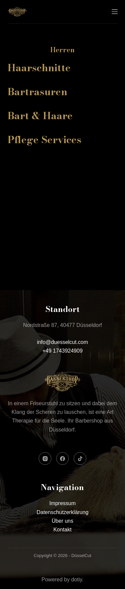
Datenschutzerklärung (63, 512)
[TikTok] (80, 458)
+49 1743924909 (62, 351)
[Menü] (115, 12)
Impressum (62, 503)
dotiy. (77, 579)
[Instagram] (45, 458)
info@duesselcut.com (62, 342)
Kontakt (62, 529)
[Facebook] (62, 458)
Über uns (62, 521)
